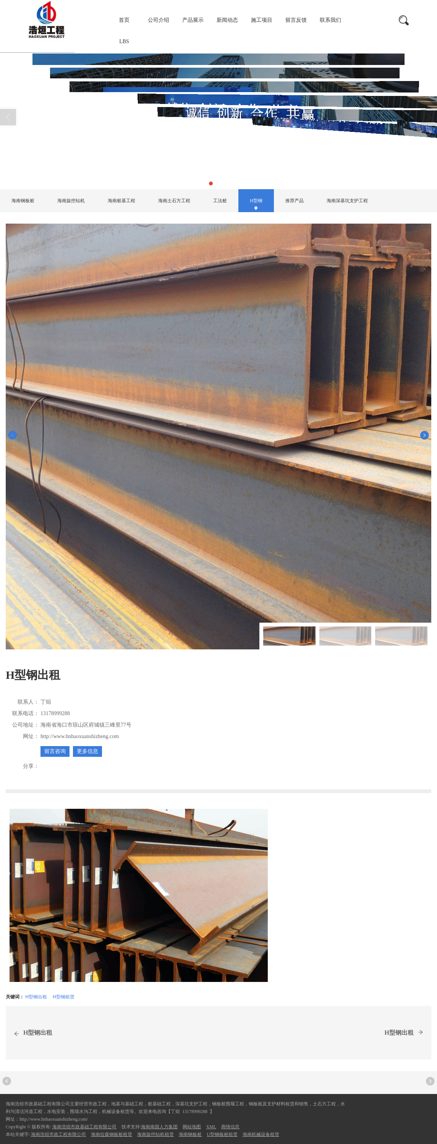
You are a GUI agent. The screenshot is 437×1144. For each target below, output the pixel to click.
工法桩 (220, 200)
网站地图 (192, 1126)
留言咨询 (55, 751)
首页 (124, 20)
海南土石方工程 (174, 200)
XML (211, 1126)
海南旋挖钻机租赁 (155, 1134)
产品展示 (193, 20)
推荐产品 (294, 200)
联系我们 (330, 20)
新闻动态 (227, 20)
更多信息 (87, 751)
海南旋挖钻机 (71, 200)
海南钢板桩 (22, 200)
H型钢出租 (36, 997)
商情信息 (230, 1126)
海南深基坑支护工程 (347, 200)
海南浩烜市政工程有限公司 (58, 1134)
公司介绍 (158, 20)
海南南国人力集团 (159, 1126)
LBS (124, 41)
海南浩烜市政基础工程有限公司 (84, 1126)
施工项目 (261, 20)
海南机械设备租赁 (261, 1134)
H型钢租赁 (63, 997)
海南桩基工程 (121, 200)
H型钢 (103, 170)
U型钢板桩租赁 (222, 1134)
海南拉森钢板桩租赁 (111, 1134)
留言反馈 (296, 20)
